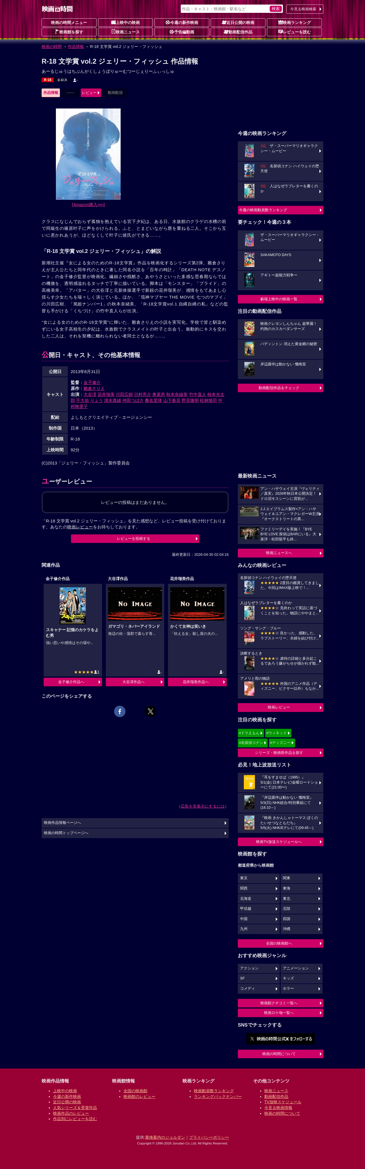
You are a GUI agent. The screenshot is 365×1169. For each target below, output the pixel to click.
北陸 (286, 909)
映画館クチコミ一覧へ (278, 1003)
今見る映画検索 (303, 9)
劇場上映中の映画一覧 (278, 299)
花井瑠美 (106, 394)
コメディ (247, 989)
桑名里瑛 (153, 400)
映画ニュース (125, 31)
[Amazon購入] (88, 204)
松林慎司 (208, 400)
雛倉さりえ (94, 388)
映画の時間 (52, 46)
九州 (244, 929)
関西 (244, 888)
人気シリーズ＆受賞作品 (75, 1107)
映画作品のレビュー (71, 1113)
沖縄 (286, 929)
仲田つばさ (133, 400)
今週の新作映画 (182, 22)
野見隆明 (190, 400)
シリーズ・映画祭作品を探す (279, 753)
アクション (249, 968)
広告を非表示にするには (203, 806)
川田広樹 (124, 394)
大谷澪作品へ (133, 682)
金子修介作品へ (71, 682)
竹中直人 (197, 394)
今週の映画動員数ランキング (263, 210)
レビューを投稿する (133, 538)
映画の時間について (279, 1054)
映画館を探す (69, 31)
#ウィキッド (276, 733)
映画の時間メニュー (69, 22)
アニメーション (296, 968)
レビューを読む (294, 31)
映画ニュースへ (279, 553)
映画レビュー (279, 707)
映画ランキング (294, 22)
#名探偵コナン (251, 743)
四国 (286, 919)
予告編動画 (182, 31)
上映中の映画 (125, 22)
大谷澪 (90, 394)
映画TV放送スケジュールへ (279, 842)
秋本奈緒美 (177, 394)
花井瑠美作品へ (196, 682)
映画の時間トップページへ (66, 833)
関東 (286, 878)
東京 (244, 878)
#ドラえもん (249, 733)
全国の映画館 (135, 1090)
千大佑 (82, 400)
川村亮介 (142, 394)
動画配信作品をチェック (279, 388)
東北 (286, 899)
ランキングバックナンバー (218, 1096)
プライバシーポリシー (209, 1137)
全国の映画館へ (279, 943)
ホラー (288, 989)
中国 (244, 919)
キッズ (288, 978)
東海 (286, 888)
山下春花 (172, 400)
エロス (62, 80)
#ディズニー (280, 743)
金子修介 (92, 382)
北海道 (245, 899)
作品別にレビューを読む (75, 1118)
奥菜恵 (158, 394)
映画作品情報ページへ (62, 823)
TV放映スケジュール (282, 1102)
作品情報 (76, 46)
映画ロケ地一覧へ (279, 1013)
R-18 (47, 80)
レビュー (89, 92)
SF (242, 978)
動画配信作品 (238, 31)
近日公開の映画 (238, 22)
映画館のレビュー (139, 1096)
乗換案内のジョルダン (165, 1137)
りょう (96, 400)
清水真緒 (112, 400)
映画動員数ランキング (214, 1090)
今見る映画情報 (278, 1107)
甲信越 (245, 909)
